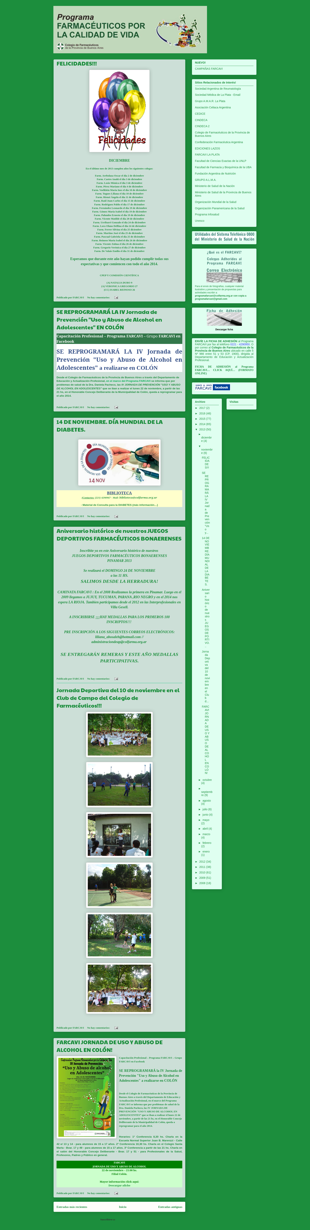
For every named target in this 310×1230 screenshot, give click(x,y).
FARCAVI (166, 1057)
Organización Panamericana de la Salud (220, 208)
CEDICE (200, 113)
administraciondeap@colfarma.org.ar (119, 642)
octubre (207, 779)
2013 (202, 429)
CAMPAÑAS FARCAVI (209, 68)
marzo (206, 834)
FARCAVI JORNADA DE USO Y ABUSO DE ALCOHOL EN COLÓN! (110, 1045)
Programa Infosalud (207, 214)
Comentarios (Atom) (127, 1219)
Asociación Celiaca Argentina (213, 107)
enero (206, 851)
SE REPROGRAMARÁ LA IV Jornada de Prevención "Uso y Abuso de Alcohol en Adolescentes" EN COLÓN (109, 319)
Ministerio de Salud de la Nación (215, 186)
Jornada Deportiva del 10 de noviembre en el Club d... (206, 676)
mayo (205, 820)
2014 (202, 424)
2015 (202, 418)
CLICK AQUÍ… (224, 370)
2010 (202, 872)
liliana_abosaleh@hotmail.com (118, 637)
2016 (202, 413)
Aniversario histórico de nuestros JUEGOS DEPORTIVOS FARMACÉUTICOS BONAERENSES (119, 534)
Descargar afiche (119, 1185)
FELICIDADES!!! (77, 63)
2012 (202, 861)
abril (205, 828)
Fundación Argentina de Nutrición (215, 173)
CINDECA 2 (202, 126)
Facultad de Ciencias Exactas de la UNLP (220, 160)
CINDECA (201, 120)
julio (205, 809)
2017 (202, 407)
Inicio (122, 1206)
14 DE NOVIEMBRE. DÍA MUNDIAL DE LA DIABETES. (206, 561)
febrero (206, 842)
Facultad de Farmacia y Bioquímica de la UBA (223, 167)
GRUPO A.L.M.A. (205, 179)
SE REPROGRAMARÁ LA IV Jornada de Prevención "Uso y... (206, 502)
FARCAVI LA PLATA (207, 154)
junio (205, 814)
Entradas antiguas (170, 1206)
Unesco (199, 220)
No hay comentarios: (99, 297)
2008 (202, 883)
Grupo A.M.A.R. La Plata (210, 101)
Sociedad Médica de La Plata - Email (217, 94)
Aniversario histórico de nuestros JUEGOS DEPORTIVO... (206, 618)
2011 (202, 867)
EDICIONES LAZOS (207, 148)
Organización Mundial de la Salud (215, 202)
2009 (202, 877)
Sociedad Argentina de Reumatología (218, 88)
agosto (206, 800)
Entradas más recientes (72, 1206)
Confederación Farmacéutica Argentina (219, 142)
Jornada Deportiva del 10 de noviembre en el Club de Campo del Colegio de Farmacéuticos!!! (118, 697)
